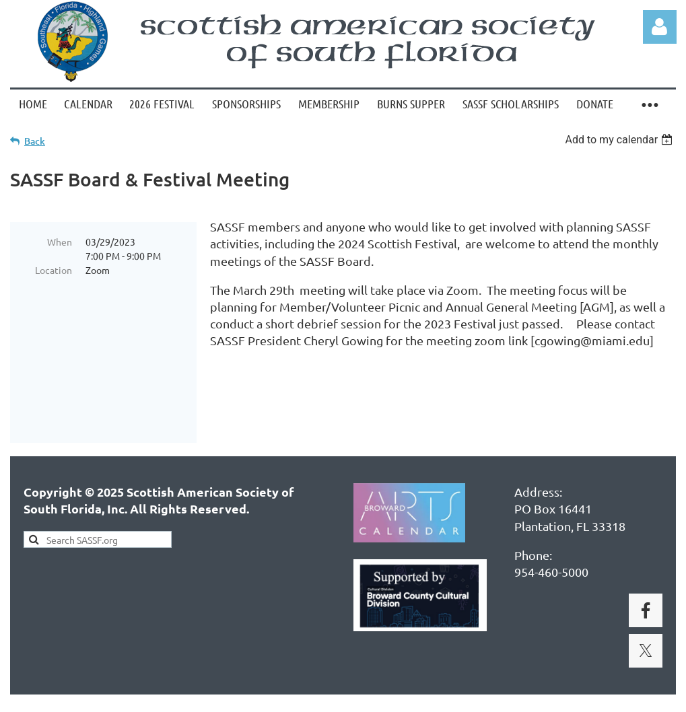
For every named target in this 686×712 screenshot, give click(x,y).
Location (53, 270)
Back (34, 141)
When (59, 242)
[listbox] (620, 139)
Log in (660, 27)
